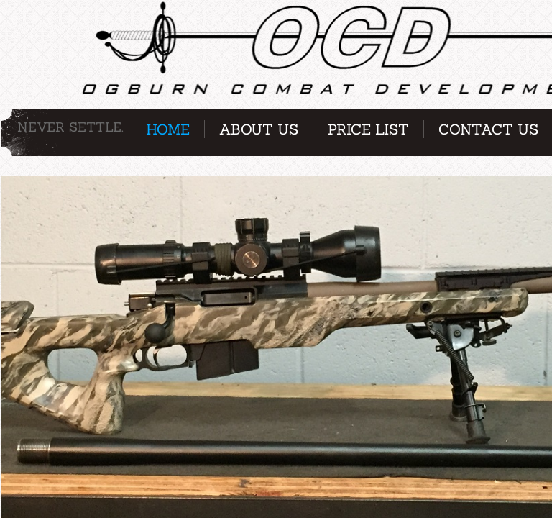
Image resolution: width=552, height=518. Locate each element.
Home (168, 129)
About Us (258, 129)
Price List (368, 129)
